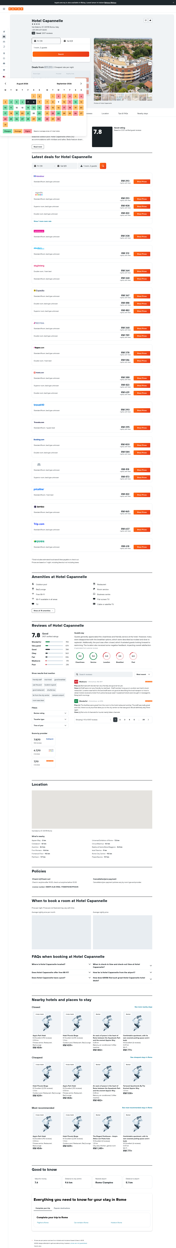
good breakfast (60, 680)
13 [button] (67, 74)
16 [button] (84, 74)
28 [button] (73, 85)
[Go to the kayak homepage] (16, 8)
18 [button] (56, 80)
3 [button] (50, 68)
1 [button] (78, 63)
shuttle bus (51, 690)
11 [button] (55, 74)
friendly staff (37, 680)
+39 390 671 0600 (39, 30)
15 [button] (78, 74)
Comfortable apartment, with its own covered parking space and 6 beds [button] (136, 1037)
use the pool (37, 685)
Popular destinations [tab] (62, 1208)
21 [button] (73, 80)
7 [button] (72, 68)
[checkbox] (44, 741)
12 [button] (61, 74)
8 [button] (78, 68)
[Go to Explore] (4, 37)
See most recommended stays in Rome (137, 1108)
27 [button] (67, 85)
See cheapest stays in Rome (141, 1057)
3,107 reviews (47, 33)
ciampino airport (58, 695)
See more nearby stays (143, 1007)
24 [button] (50, 85)
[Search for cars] (4, 26)
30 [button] (84, 85)
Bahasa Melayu (110, 3)
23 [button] (84, 80)
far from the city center (41, 695)
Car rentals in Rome (81, 1223)
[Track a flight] (4, 42)
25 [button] (56, 85)
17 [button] (50, 80)
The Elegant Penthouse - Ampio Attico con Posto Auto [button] (105, 1137)
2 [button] (84, 63)
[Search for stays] (4, 21)
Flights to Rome (43, 1223)
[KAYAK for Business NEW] (4, 47)
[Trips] (4, 54)
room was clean (38, 700)
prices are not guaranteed (79, 1243)
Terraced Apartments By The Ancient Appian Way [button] (134, 1087)
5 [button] (61, 68)
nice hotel (48, 680)
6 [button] (67, 68)
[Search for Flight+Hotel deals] (4, 31)
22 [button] (78, 80)
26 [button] (61, 85)
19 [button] (61, 80)
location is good (50, 685)
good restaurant (39, 690)
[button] (173, 2)
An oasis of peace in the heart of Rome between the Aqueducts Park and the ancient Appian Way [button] (106, 1037)
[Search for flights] (4, 16)
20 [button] (67, 80)
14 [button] (73, 74)
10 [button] (50, 74)
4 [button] (55, 68)
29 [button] (78, 85)
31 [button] (50, 91)
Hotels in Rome (116, 1223)
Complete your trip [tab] (43, 1208)
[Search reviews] (105, 674)
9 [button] (84, 68)
